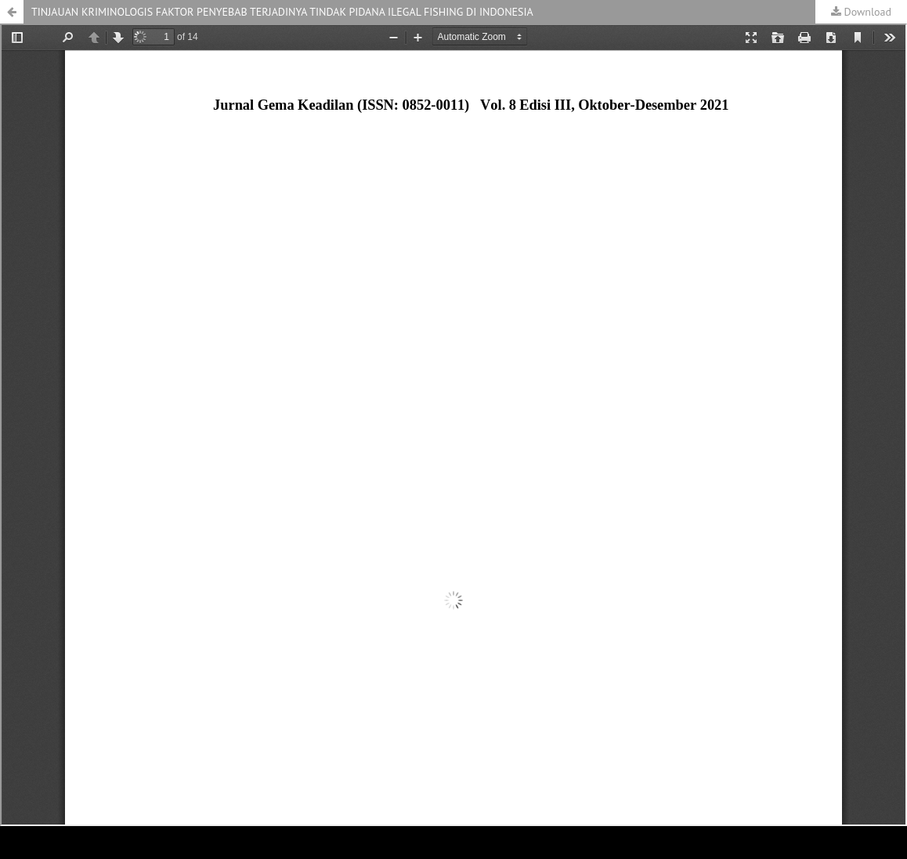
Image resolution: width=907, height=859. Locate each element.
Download (866, 12)
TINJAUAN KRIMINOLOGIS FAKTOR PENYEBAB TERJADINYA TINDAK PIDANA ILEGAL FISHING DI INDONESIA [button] (282, 12)
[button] (11, 12)
